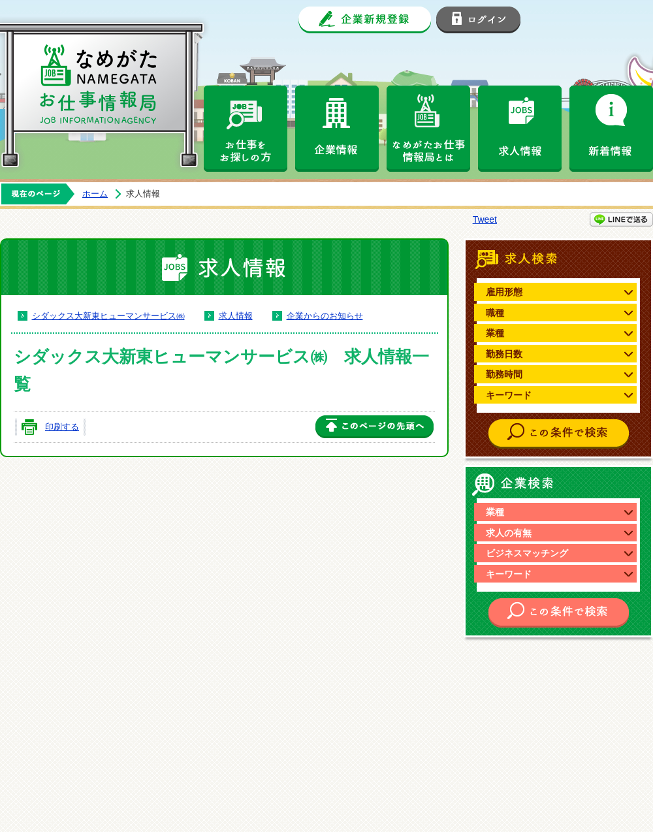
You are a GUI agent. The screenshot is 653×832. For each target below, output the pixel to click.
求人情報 (520, 129)
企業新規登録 (364, 20)
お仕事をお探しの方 (245, 129)
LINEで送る (621, 219)
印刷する (62, 427)
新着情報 (611, 129)
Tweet (485, 219)
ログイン (478, 20)
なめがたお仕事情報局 (111, 85)
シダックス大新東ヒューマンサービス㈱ (108, 316)
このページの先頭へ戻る (374, 427)
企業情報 (337, 129)
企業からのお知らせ (325, 316)
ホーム (95, 194)
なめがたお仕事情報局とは (428, 129)
